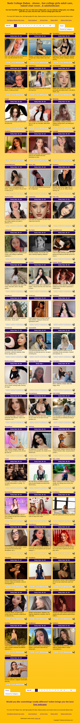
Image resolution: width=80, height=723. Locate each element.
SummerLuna (32, 459)
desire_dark (32, 164)
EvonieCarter (8, 328)
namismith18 (32, 328)
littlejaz (55, 557)
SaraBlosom (32, 623)
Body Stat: (16, 36)
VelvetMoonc (8, 295)
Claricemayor (56, 328)
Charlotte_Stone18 (34, 361)
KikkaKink (7, 65)
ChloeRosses (32, 524)
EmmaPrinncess (57, 230)
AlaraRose (55, 164)
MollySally (55, 99)
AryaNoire (7, 131)
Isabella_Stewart (57, 262)
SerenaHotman (33, 393)
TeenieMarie (56, 33)
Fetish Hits (37, 718)
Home (62, 26)
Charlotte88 (8, 262)
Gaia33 (7, 459)
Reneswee (8, 393)
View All (8, 25)
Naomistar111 (9, 492)
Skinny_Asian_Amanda (35, 33)
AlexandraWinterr (10, 590)
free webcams (40, 704)
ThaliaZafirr (56, 295)
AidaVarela (8, 655)
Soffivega (31, 426)
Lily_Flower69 (56, 65)
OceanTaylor (32, 590)
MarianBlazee (8, 426)
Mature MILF (54, 20)
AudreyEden (56, 361)
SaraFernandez (9, 197)
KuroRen (31, 262)
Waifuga (7, 524)
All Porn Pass (44, 20)
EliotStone (55, 524)
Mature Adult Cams (66, 20)
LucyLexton (32, 197)
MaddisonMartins (9, 361)
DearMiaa (7, 623)
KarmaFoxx (56, 590)
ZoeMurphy (32, 295)
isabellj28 (55, 131)
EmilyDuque (32, 65)
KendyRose (32, 557)
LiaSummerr (56, 426)
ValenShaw (8, 557)
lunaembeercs (33, 492)
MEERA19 (31, 131)
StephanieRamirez (10, 164)
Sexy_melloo (56, 459)
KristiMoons (56, 492)
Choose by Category (66, 29)
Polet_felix (56, 197)
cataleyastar (8, 230)
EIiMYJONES (56, 393)
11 (43, 25)
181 (50, 25)
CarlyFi (7, 99)
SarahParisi (32, 99)
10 (40, 25)
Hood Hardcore (32, 20)
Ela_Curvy (32, 230)
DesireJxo (7, 33)
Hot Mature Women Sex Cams (15, 20)
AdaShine (55, 623)
